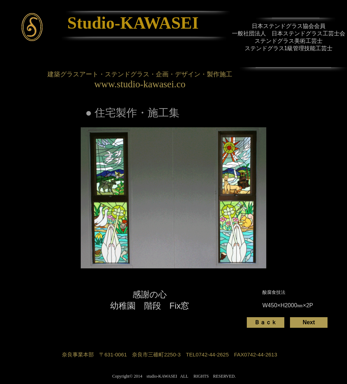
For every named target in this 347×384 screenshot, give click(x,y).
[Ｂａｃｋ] (265, 322)
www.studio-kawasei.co (140, 84)
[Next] (309, 322)
